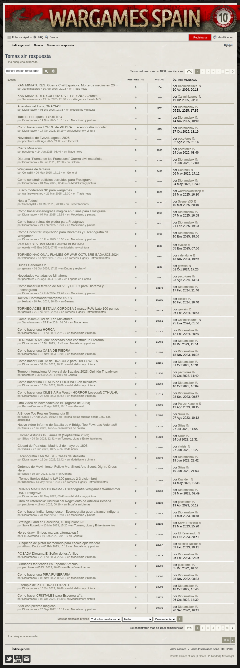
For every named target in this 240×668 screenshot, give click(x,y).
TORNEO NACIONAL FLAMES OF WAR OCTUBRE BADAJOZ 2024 (68, 254)
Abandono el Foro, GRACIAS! (39, 106)
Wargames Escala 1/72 (87, 99)
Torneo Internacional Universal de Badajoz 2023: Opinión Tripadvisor (68, 371)
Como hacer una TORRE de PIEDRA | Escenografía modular (62, 127)
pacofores (28, 141)
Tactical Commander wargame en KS (45, 298)
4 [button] (213, 71)
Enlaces (201, 656)
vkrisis (26, 448)
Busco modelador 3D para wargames (45, 190)
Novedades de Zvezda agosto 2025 (44, 138)
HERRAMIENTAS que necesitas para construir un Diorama (61, 340)
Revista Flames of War (182, 656)
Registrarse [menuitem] (200, 37)
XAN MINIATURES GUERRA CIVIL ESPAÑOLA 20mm (58, 96)
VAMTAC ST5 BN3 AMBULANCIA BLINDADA (51, 244)
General (73, 141)
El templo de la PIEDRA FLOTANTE (44, 585)
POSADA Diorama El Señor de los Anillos (48, 553)
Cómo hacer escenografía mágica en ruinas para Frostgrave (62, 211)
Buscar (54, 37)
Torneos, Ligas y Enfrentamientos (89, 257)
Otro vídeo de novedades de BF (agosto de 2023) (54, 403)
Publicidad (214, 656)
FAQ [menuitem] (40, 37)
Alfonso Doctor (31, 546)
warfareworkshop (32, 193)
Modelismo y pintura (82, 109)
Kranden (27, 481)
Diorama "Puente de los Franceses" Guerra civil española (60, 159)
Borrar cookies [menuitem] (177, 649)
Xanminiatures (31, 88)
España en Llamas (79, 278)
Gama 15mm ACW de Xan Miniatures (45, 319)
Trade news (80, 88)
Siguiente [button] (232, 71)
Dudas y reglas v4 (75, 268)
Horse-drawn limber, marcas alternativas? (48, 532)
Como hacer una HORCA (36, 329)
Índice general (21, 649)
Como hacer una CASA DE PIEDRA (44, 350)
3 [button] (208, 71)
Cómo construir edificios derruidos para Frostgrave (55, 180)
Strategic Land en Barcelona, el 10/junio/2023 (51, 522)
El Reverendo (30, 535)
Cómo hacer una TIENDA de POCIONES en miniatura (57, 382)
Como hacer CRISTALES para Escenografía (50, 595)
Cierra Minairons (30, 148)
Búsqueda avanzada (53, 71)
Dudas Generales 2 (32, 265)
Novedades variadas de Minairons (42, 275)
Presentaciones (79, 204)
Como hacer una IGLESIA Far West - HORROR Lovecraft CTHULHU (68, 392)
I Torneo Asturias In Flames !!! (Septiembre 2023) (53, 435)
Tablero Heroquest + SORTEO (40, 117)
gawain (26, 268)
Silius (25, 416)
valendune (28, 257)
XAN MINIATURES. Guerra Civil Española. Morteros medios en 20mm (69, 85)
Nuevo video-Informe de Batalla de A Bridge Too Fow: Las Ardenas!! (67, 425)
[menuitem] (228, 45)
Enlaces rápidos (22, 37)
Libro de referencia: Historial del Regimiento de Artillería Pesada (64, 501)
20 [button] (227, 71)
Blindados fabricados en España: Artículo (48, 564)
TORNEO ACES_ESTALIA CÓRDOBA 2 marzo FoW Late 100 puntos (68, 308)
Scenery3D (29, 204)
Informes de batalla (73, 428)
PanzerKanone (31, 406)
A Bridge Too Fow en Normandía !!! (43, 413)
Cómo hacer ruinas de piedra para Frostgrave (51, 221)
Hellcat (26, 301)
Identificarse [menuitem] (225, 37)
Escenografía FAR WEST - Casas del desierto (51, 456)
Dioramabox (29, 109)
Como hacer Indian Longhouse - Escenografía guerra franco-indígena (68, 511)
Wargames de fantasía (34, 169)
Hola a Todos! (28, 201)
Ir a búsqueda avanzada (23, 61)
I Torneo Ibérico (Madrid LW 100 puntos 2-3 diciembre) (57, 478)
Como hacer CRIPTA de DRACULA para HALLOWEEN (58, 361)
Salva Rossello (31, 525)
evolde (26, 247)
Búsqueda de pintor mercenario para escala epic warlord (59, 543)
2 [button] (203, 71)
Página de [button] (189, 71)
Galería (75, 162)
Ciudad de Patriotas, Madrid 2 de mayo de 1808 (53, 445)
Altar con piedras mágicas (37, 606)
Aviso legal (228, 656)
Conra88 (27, 172)
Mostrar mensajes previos (89, 618)
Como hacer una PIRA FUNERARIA (44, 574)
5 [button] (218, 71)
